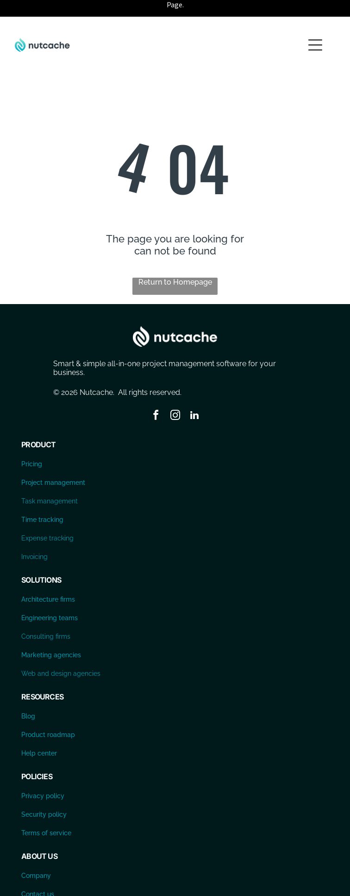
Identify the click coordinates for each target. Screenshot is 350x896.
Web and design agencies (60, 650)
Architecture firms (48, 576)
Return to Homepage (175, 258)
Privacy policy (42, 772)
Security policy (44, 791)
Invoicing (34, 533)
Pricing (31, 441)
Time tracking (42, 496)
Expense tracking (47, 515)
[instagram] (175, 393)
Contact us (37, 871)
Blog (28, 693)
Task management (49, 478)
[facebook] (155, 393)
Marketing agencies (51, 631)
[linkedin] (194, 393)
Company (36, 852)
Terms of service (46, 809)
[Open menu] (315, 22)
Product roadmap (48, 711)
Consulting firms (45, 613)
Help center (39, 730)
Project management (53, 459)
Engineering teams (49, 594)
